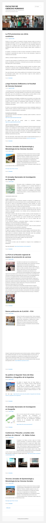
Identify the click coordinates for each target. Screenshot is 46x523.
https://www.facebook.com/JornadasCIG (23, 246)
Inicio (7, 28)
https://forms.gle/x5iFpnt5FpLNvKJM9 (12, 121)
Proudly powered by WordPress (23, 518)
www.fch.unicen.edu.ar (31, 138)
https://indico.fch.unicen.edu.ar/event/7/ (24, 424)
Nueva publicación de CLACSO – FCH (19, 311)
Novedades (11, 171)
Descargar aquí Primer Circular (11, 168)
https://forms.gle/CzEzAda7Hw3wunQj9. (13, 117)
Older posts (7, 507)
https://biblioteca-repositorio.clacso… (22, 360)
